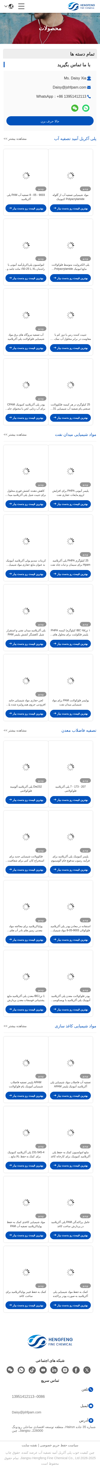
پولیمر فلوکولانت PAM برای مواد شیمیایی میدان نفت (70, 702)
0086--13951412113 (28, 1397)
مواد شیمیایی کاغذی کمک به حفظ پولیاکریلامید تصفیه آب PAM (26, 1224)
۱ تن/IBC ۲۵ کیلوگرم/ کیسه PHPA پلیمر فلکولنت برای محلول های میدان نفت (70, 633)
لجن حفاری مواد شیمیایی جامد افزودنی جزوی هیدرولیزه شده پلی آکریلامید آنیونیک (25, 703)
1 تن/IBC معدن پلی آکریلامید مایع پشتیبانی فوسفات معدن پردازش (26, 998)
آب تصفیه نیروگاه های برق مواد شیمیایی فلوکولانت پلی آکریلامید (26, 336)
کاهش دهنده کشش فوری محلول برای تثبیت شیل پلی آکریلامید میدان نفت (26, 493)
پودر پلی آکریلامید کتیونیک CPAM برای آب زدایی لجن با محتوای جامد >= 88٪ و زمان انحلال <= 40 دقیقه (25, 407)
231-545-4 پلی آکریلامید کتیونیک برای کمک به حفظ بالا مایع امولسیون (26, 1154)
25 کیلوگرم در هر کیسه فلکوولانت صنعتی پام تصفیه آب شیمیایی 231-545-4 (70, 407)
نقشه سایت (29, 1445)
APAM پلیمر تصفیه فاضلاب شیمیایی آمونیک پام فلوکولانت (26, 1084)
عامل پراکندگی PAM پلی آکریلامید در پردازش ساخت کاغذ (70, 1224)
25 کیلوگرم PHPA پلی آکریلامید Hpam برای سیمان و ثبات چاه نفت (70, 562)
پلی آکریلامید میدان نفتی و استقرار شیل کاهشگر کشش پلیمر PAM (26, 632)
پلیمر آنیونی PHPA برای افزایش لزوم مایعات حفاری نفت (70, 493)
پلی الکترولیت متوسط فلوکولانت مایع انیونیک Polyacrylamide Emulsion (70, 267)
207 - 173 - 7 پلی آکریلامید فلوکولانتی (70, 788)
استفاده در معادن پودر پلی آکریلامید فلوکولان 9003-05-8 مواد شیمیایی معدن (70, 928)
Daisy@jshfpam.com (69, 87)
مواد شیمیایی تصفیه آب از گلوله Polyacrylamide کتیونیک (70, 197)
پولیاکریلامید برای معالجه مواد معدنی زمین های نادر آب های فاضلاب (25, 928)
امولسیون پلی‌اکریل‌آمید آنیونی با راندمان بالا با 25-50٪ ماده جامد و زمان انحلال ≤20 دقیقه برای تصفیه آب (26, 267)
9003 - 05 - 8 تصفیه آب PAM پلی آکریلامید (26, 197)
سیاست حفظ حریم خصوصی (59, 1445)
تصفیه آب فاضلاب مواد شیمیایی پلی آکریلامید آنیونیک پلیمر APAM (70, 1084)
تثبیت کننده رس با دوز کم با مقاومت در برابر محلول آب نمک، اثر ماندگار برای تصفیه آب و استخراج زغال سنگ (70, 337)
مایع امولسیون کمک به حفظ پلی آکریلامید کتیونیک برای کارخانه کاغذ (70, 1154)
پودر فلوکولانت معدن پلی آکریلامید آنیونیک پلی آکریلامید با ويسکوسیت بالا (70, 998)
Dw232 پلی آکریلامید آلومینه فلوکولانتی (26, 788)
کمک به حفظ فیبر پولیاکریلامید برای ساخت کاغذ (26, 1294)
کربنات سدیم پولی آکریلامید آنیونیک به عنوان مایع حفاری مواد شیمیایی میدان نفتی (26, 563)
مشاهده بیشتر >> (15, 138)
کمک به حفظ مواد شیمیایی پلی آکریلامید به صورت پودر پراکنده (70, 1294)
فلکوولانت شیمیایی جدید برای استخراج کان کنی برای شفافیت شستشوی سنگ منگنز (26, 859)
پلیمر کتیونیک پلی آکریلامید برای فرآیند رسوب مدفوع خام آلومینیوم (70, 858)
